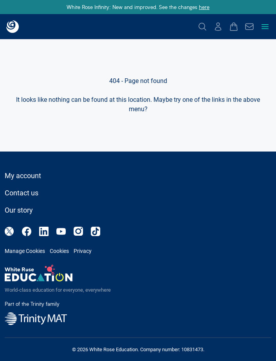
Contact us (21, 193)
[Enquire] (249, 26)
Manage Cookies (25, 251)
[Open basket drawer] (233, 26)
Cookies (59, 251)
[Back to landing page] (12, 26)
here (204, 7)
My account (23, 175)
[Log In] (218, 26)
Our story (19, 210)
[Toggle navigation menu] (265, 26)
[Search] (202, 26)
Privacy (83, 251)
